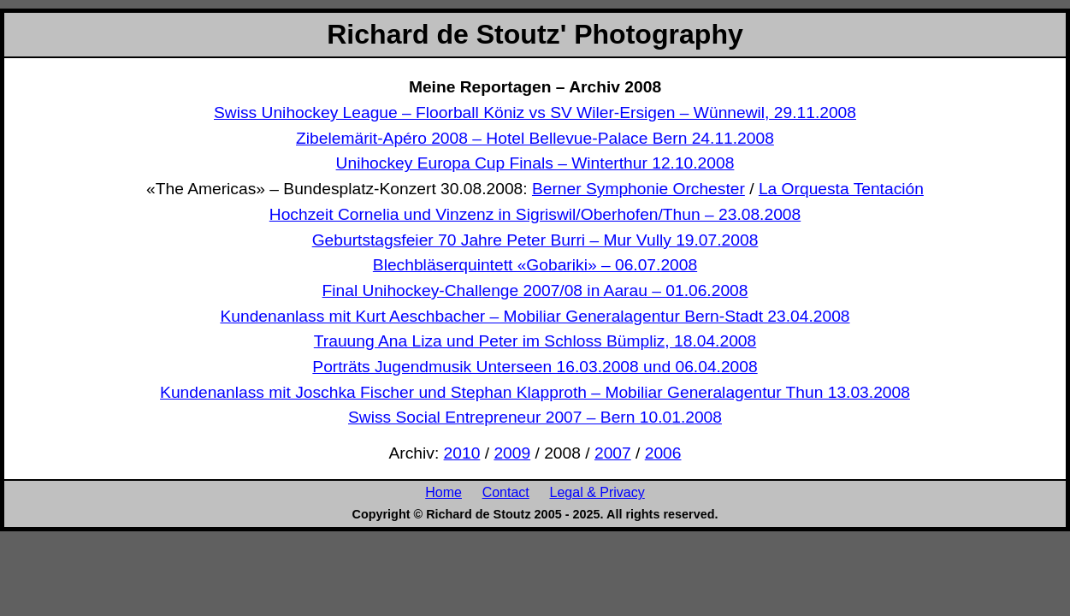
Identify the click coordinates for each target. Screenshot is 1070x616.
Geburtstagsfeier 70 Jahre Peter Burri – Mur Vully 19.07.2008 (535, 240)
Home (443, 492)
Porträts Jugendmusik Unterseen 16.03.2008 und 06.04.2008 (534, 367)
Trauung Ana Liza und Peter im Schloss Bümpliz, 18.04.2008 (535, 341)
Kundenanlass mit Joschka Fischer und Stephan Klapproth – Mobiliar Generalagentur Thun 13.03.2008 (535, 392)
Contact (505, 492)
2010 (462, 453)
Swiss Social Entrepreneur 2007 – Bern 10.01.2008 (535, 417)
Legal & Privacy (597, 492)
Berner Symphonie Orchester (638, 189)
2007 (612, 453)
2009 (512, 453)
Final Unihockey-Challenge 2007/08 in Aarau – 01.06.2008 (535, 290)
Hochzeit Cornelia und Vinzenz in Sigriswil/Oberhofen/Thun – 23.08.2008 (535, 214)
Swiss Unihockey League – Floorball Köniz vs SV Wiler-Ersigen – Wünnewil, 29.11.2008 (535, 112)
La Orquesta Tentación (841, 189)
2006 (663, 453)
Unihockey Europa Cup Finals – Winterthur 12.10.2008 (535, 163)
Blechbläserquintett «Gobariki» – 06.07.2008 (535, 265)
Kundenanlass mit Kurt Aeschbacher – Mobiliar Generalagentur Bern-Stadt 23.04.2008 (534, 316)
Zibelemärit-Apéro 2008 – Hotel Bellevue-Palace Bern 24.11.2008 (535, 138)
